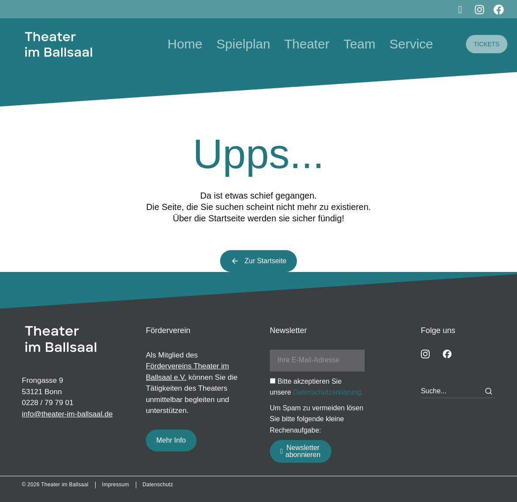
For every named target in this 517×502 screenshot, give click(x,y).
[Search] (488, 391)
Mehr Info (171, 440)
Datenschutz (158, 484)
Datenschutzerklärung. (328, 392)
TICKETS (487, 44)
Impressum (115, 484)
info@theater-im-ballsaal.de (67, 414)
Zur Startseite (258, 261)
